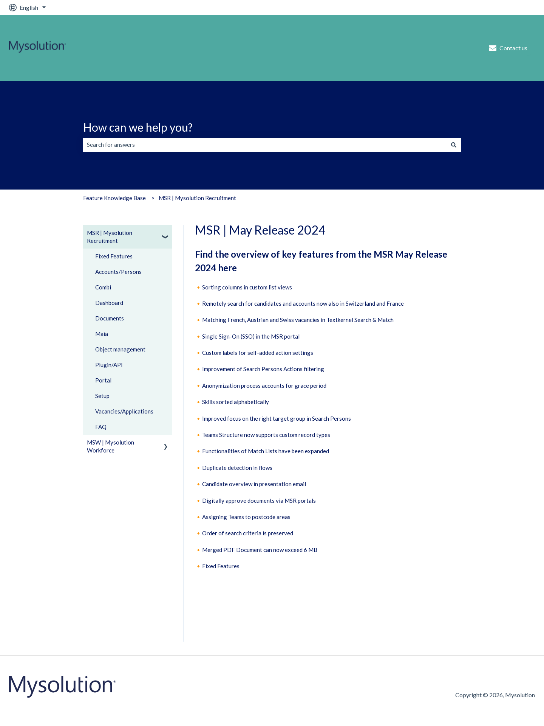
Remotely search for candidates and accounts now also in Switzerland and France (303, 303)
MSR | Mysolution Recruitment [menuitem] (109, 236)
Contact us (508, 48)
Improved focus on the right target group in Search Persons (276, 418)
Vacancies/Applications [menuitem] (124, 411)
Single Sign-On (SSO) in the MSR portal (251, 336)
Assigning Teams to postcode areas (246, 516)
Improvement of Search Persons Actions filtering (263, 368)
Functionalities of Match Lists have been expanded (265, 451)
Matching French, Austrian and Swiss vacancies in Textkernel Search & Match (298, 319)
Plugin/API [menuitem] (109, 364)
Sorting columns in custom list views (247, 287)
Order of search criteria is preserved (247, 533)
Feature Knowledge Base (114, 197)
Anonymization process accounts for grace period (264, 385)
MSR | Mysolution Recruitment (197, 197)
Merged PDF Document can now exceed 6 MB (259, 549)
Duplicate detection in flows (237, 467)
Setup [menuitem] (102, 395)
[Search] (454, 145)
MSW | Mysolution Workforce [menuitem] (110, 446)
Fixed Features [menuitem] (114, 256)
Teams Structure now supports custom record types (266, 434)
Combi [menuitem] (103, 287)
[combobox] (265, 145)
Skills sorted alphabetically (235, 401)
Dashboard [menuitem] (109, 302)
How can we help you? (138, 127)
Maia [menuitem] (101, 333)
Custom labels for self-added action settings (257, 352)
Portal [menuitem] (103, 380)
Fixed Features (221, 566)
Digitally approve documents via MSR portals (259, 500)
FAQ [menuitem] (101, 426)
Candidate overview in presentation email (254, 483)
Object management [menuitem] (120, 349)
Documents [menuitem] (109, 318)
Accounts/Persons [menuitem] (118, 271)
